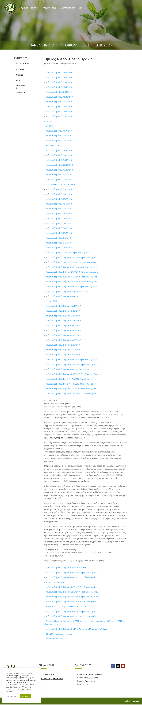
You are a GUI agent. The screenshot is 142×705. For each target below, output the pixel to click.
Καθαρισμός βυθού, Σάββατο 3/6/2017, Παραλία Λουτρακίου (71, 389)
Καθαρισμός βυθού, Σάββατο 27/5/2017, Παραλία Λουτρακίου (72, 393)
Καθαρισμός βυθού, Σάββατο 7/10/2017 (63, 325)
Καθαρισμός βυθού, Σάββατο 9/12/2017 (63, 311)
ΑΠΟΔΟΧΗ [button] (26, 696)
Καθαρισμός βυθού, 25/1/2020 (59, 82)
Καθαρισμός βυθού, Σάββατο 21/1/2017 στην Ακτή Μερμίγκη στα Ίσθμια (76, 629)
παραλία (84, 291)
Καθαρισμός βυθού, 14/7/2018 (59, 218)
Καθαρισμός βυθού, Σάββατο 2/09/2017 (63, 350)
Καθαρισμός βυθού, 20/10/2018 (59, 165)
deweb (136, 701)
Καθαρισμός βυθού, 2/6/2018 (58, 243)
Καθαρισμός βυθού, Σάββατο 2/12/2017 (63, 316)
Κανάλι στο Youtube (54, 638)
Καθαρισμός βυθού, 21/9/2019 (59, 102)
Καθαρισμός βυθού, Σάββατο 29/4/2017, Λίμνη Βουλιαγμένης (72, 572)
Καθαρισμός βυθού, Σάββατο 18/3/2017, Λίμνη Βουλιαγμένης (72, 596)
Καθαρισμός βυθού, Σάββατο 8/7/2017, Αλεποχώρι (67, 369)
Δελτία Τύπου (68, 7)
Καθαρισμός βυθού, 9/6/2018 (58, 238)
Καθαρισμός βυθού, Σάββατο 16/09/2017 (63, 340)
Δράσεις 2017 (51, 301)
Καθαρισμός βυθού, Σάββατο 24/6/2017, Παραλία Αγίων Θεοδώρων (74, 374)
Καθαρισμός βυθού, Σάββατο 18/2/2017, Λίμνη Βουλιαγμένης (72, 611)
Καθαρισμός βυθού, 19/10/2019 (59, 97)
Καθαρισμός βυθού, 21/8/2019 (59, 116)
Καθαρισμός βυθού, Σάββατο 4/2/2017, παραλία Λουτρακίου (71, 616)
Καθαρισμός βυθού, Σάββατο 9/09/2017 (63, 345)
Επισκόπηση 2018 (53, 145)
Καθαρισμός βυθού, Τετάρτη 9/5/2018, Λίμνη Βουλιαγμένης (71, 262)
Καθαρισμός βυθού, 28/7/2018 (59, 213)
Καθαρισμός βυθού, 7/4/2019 (58, 135)
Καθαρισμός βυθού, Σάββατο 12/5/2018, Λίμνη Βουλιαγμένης (72, 257)
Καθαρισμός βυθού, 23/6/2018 (59, 233)
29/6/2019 (50, 121)
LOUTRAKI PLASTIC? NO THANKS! (60, 184)
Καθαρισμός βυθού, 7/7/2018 (58, 223)
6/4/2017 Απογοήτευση (56, 582)
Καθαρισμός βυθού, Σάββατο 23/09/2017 (63, 335)
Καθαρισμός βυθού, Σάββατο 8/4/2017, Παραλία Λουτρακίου (71, 577)
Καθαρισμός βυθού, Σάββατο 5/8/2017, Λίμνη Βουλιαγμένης (71, 359)
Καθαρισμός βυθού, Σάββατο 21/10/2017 (63, 320)
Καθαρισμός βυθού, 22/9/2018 (59, 189)
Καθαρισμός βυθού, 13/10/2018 (59, 170)
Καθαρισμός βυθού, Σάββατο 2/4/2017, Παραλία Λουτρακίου (71, 587)
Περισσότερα (12, 696)
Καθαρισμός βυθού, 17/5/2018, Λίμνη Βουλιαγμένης (68, 252)
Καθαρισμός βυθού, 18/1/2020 (59, 87)
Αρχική (24, 7)
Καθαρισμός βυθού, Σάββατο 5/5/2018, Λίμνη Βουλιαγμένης (71, 267)
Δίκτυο (34, 7)
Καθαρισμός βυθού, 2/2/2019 (58, 140)
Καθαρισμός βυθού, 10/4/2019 (59, 131)
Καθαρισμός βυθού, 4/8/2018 (58, 208)
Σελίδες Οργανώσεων (67, 63)
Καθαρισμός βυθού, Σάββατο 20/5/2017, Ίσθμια (66, 567)
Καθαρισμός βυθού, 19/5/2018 (59, 247)
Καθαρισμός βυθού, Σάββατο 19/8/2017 (63, 354)
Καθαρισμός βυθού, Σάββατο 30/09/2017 (63, 330)
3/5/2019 (49, 126)
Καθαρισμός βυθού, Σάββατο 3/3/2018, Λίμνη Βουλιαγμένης (71, 286)
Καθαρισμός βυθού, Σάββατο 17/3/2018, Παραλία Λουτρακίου (72, 277)
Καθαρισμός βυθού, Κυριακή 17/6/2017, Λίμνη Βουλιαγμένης (71, 379)
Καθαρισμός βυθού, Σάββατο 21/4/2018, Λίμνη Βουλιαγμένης (72, 272)
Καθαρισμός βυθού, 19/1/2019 (59, 150)
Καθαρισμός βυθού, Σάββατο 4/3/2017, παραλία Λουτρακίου (71, 601)
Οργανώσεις (49, 7)
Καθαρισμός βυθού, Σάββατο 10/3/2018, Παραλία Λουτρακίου (72, 281)
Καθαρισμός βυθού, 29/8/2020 (59, 72)
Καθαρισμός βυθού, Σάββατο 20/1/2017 (63, 296)
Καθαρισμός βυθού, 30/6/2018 (59, 228)
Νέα (80, 7)
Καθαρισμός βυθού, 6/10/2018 (59, 194)
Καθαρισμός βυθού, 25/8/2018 (59, 199)
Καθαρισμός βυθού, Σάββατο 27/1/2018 (63, 291)
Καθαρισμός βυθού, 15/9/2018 (59, 179)
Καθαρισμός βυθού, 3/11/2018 (59, 160)
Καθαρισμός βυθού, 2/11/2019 (59, 92)
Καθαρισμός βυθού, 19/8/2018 (59, 204)
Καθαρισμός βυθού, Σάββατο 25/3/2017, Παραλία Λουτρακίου (72, 592)
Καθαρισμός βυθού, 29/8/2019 (59, 111)
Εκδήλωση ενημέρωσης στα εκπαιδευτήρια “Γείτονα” (68, 606)
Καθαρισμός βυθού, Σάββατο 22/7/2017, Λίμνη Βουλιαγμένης (72, 364)
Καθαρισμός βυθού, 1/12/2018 (59, 155)
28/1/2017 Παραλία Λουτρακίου (59, 634)
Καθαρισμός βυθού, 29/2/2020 (59, 77)
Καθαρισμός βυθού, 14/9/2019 (59, 106)
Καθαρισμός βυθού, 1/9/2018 (58, 174)
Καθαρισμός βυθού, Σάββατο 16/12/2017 (63, 306)
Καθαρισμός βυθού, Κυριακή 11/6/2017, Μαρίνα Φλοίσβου (71, 384)
